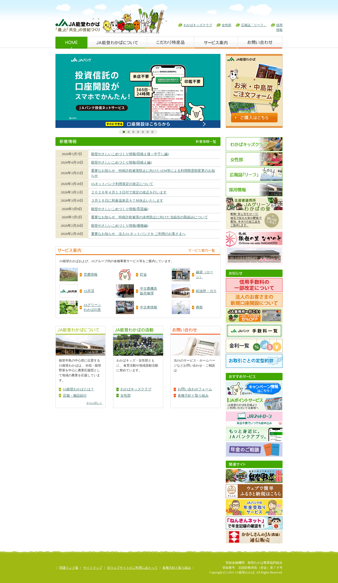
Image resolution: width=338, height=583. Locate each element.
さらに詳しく (94, 402)
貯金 (143, 274)
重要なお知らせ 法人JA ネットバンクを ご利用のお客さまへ (138, 234)
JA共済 (89, 291)
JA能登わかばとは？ (78, 389)
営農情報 (90, 274)
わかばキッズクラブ (198, 25)
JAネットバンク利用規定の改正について (122, 184)
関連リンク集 (68, 568)
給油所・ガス (206, 291)
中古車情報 (148, 307)
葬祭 (199, 307)
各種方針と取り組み (193, 395)
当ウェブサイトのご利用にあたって (132, 568)
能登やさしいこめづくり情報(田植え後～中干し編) (130, 154)
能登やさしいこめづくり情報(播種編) (119, 226)
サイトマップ (92, 568)
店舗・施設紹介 (75, 395)
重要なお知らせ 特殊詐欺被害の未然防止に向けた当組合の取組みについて (149, 217)
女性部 (226, 25)
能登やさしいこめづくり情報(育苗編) (119, 209)
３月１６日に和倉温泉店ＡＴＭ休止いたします (127, 200)
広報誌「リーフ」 (253, 25)
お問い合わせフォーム (195, 389)
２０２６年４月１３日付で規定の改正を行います (129, 192)
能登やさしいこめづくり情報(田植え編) (121, 162)
